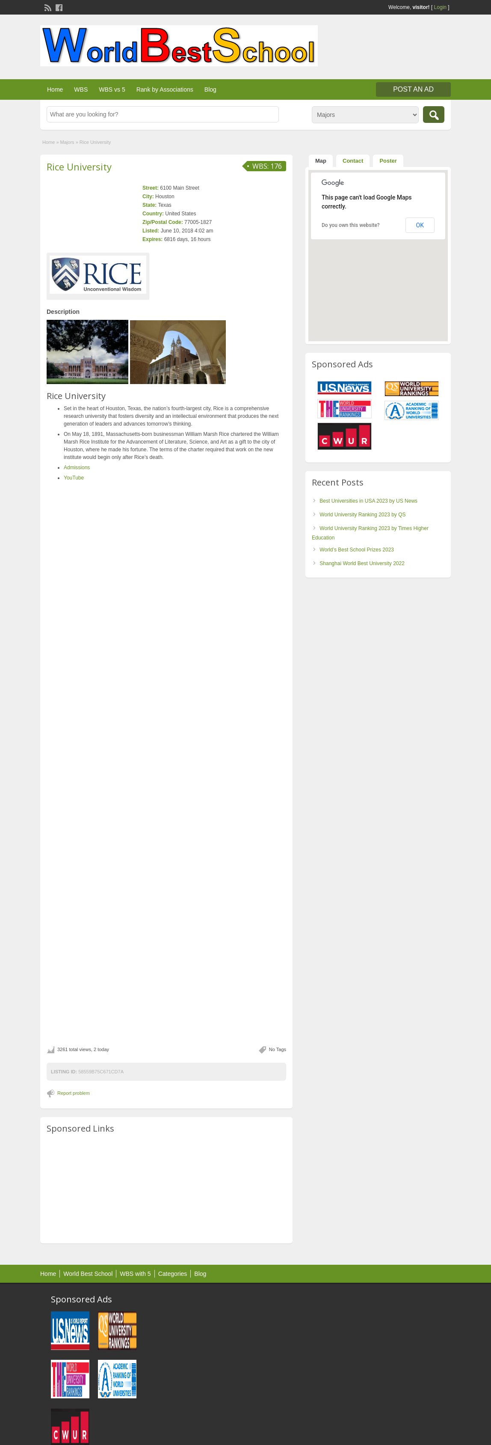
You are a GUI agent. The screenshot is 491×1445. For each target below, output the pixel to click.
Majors (67, 142)
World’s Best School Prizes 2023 (356, 550)
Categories (172, 1273)
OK (420, 225)
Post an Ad (413, 89)
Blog (210, 89)
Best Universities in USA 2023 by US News (368, 501)
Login (440, 7)
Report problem (73, 1093)
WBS (81, 89)
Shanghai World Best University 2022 (362, 563)
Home (55, 89)
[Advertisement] (166, 1189)
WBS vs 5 (112, 89)
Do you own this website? (351, 225)
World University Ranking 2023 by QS (362, 515)
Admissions (77, 468)
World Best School (87, 1273)
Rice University (79, 166)
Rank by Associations (164, 89)
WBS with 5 (135, 1273)
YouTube (74, 478)
